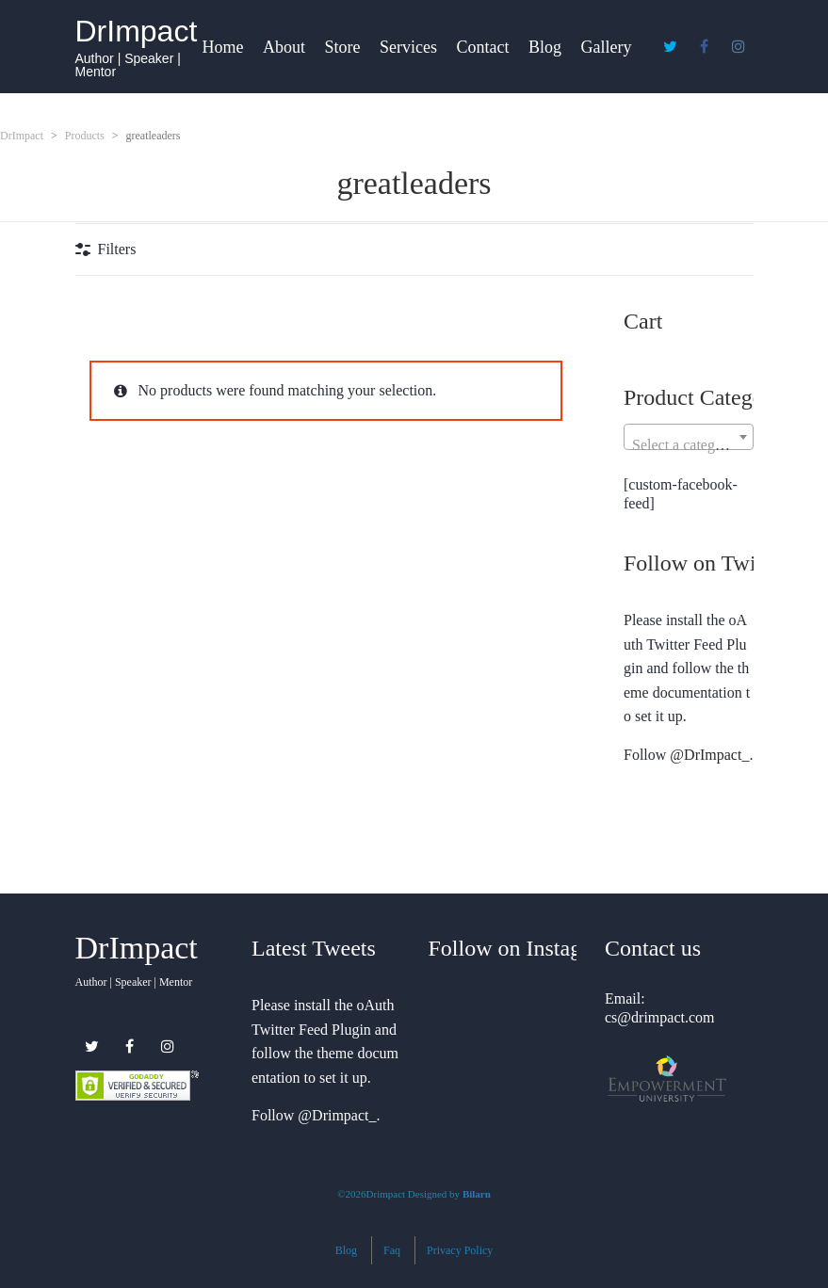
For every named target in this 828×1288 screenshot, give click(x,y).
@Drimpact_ (337, 1115)
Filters (117, 249)
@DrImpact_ (709, 755)
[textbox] (689, 445)
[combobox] (689, 437)
